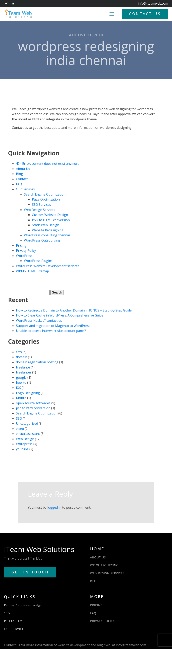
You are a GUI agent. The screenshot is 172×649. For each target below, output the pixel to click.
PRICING (96, 605)
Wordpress (24, 444)
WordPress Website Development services (47, 266)
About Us (23, 169)
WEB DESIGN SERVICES (107, 573)
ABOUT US (98, 557)
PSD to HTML (14, 620)
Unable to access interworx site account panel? (51, 330)
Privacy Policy (26, 250)
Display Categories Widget (23, 605)
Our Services (25, 189)
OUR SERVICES (15, 628)
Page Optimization (46, 199)
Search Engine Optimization (45, 194)
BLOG (94, 580)
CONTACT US (145, 13)
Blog (19, 174)
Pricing (21, 245)
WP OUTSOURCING (104, 565)
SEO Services (41, 204)
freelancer (23, 372)
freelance (23, 367)
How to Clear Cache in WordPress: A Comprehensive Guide (59, 315)
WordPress (24, 256)
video (20, 428)
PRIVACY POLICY (102, 620)
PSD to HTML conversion (51, 220)
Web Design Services (39, 210)
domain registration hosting (37, 362)
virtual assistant (28, 433)
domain (21, 357)
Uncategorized (27, 423)
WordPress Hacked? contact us (39, 320)
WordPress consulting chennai (47, 235)
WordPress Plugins (38, 261)
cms (19, 352)
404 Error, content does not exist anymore (47, 163)
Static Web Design (45, 225)
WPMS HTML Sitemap (32, 271)
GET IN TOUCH (30, 572)
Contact (22, 179)
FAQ (19, 184)
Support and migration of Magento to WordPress (53, 326)
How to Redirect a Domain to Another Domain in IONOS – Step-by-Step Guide (74, 310)
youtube (22, 449)
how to (21, 382)
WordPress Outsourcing (42, 240)
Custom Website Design (50, 215)
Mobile (21, 398)
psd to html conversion (33, 408)
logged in (54, 507)
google (21, 377)
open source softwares (33, 403)
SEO (19, 418)
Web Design (25, 439)
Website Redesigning (48, 230)
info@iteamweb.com (153, 3)
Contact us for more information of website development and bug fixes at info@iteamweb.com (75, 645)
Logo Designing (28, 393)
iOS (18, 387)
